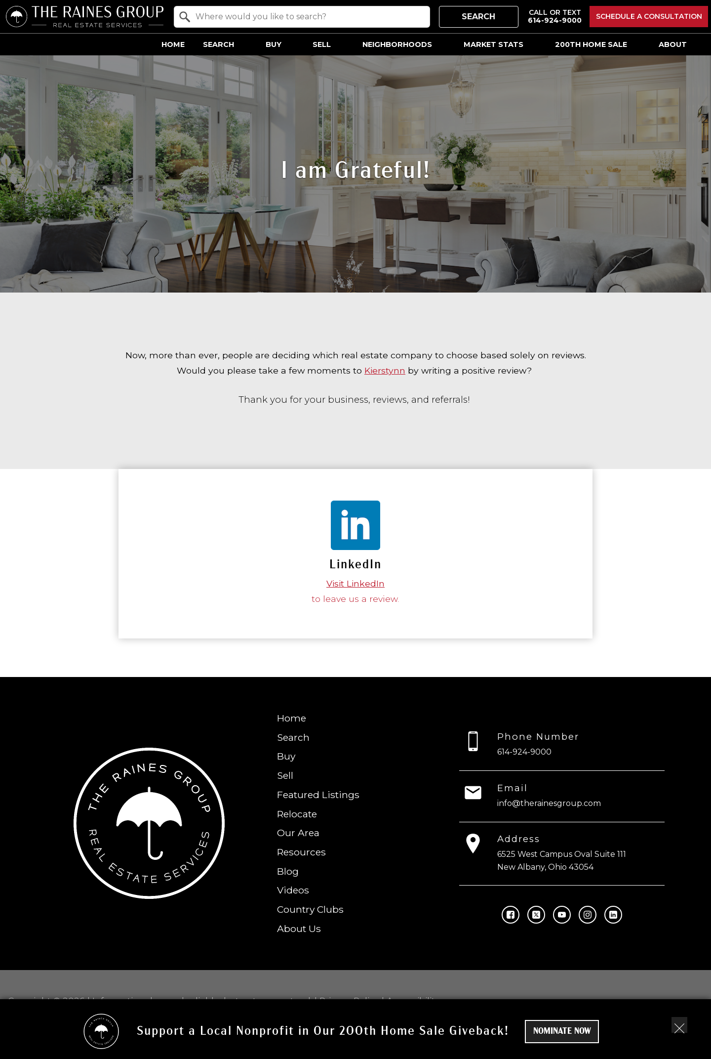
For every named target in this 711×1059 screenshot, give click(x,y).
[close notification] (679, 1025)
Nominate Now (562, 1031)
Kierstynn (384, 370)
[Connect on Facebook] (510, 914)
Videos (293, 890)
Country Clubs (310, 909)
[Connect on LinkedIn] (613, 914)
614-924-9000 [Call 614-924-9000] (524, 752)
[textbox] (308, 17)
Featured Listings (318, 795)
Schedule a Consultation (649, 16)
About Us (299, 928)
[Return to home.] (84, 16)
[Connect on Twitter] (536, 914)
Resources (301, 852)
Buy (286, 756)
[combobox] (302, 17)
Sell (285, 775)
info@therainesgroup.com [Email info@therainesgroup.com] (549, 802)
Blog (288, 871)
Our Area (298, 833)
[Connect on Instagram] (587, 914)
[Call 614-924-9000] (555, 16)
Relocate (297, 813)
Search (478, 16)
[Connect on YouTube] (562, 914)
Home (173, 44)
